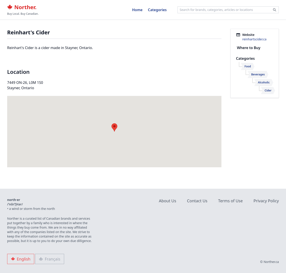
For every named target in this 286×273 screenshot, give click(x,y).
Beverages (258, 74)
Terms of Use (230, 200)
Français (49, 259)
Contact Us (197, 200)
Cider (268, 90)
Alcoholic (264, 82)
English (20, 259)
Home (137, 9)
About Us (167, 200)
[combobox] (228, 10)
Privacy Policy (266, 200)
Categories (157, 9)
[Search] (274, 10)
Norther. (21, 7)
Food (247, 66)
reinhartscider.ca (254, 39)
